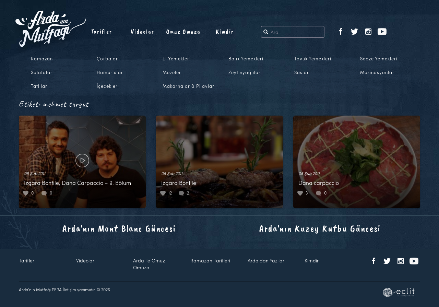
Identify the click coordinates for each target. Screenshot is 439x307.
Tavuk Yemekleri (312, 59)
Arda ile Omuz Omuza (149, 264)
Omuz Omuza (183, 31)
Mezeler (172, 72)
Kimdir (225, 31)
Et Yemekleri (177, 59)
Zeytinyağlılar (244, 72)
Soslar (301, 72)
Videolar (142, 31)
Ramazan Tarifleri (210, 260)
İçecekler (107, 86)
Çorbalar (107, 59)
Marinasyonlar (377, 72)
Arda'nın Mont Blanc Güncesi (119, 228)
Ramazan (42, 59)
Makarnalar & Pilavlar (188, 86)
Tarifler (101, 31)
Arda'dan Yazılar (266, 260)
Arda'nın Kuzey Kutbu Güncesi (320, 228)
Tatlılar (39, 86)
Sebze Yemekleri (379, 59)
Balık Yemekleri (245, 59)
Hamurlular (110, 72)
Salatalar (41, 72)
